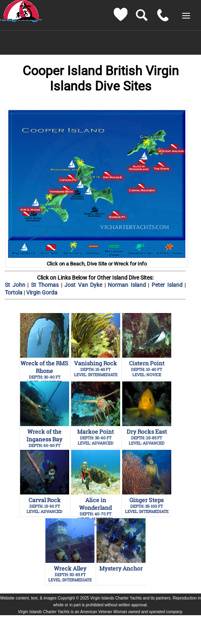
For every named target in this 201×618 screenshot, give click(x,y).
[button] (186, 15)
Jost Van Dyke (84, 285)
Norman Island (128, 285)
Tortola (14, 292)
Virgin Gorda (41, 292)
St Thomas (45, 285)
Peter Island (168, 285)
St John (16, 285)
